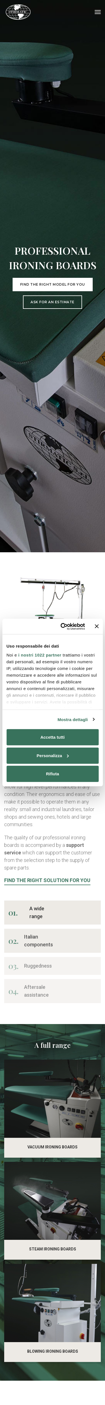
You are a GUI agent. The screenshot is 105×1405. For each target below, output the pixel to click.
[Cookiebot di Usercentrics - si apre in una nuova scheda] (63, 626)
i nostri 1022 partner (39, 654)
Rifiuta (52, 773)
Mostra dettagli (72, 719)
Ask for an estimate (52, 518)
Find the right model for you (52, 500)
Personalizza (53, 755)
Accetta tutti (52, 737)
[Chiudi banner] (97, 626)
